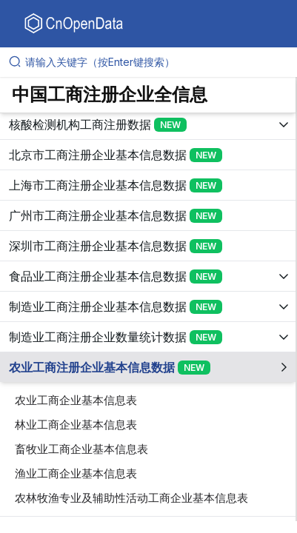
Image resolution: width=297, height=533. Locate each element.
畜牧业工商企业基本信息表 (81, 449)
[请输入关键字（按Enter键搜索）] (154, 62)
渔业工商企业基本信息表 (76, 473)
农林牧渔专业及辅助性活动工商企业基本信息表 (131, 498)
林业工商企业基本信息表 (76, 425)
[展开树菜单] (148, 124)
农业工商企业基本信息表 (76, 400)
